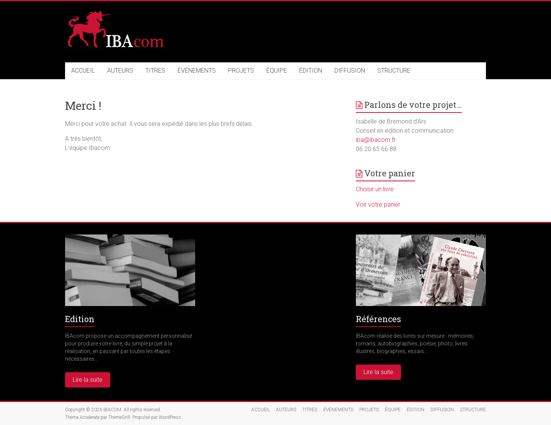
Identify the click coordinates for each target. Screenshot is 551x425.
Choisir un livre (375, 189)
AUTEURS (120, 70)
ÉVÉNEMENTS (197, 70)
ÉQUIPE (276, 70)
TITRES (155, 70)
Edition (80, 318)
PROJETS (241, 70)
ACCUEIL (83, 70)
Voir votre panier (378, 204)
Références (378, 318)
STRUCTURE (394, 70)
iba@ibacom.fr (376, 139)
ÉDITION (310, 70)
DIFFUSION (349, 70)
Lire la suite (88, 379)
